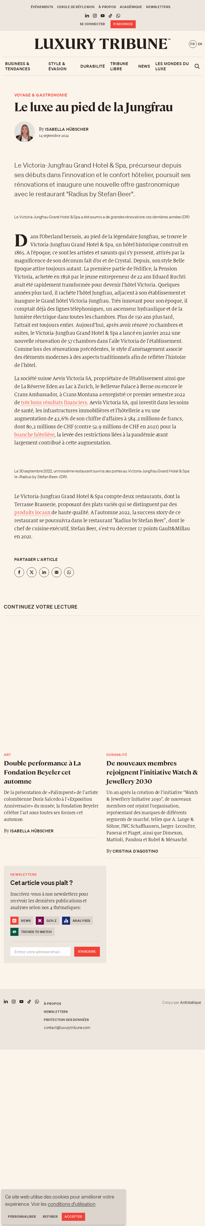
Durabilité (92, 66)
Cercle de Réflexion (76, 7)
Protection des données (66, 1020)
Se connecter (92, 24)
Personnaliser (22, 1216)
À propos (107, 7)
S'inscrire (87, 951)
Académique (131, 7)
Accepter (73, 1216)
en (200, 44)
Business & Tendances (17, 66)
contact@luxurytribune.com (67, 1027)
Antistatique (190, 1002)
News (144, 66)
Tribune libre (119, 66)
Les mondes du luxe (172, 66)
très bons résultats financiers (53, 403)
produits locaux (32, 513)
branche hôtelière (34, 435)
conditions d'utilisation (71, 1204)
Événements (42, 7)
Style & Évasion (58, 66)
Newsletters (158, 7)
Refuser (50, 1216)
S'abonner (123, 24)
